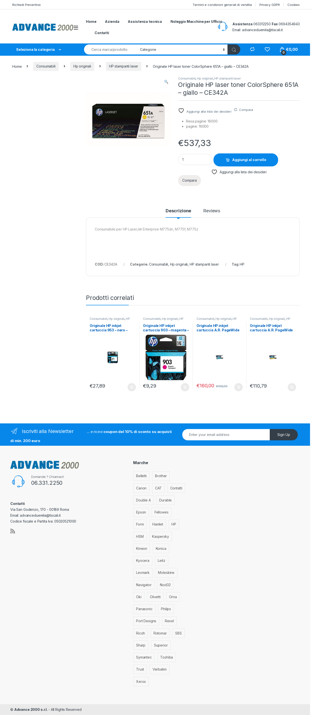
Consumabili (45, 66)
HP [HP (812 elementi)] (173, 524)
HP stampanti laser (123, 66)
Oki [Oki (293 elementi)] (139, 597)
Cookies (293, 5)
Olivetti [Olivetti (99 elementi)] (155, 597)
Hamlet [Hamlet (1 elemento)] (157, 524)
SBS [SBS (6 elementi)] (178, 633)
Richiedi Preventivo (26, 5)
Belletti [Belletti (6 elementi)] (141, 476)
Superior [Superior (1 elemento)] (161, 645)
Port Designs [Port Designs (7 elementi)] (146, 621)
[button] (166, 82)
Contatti (102, 33)
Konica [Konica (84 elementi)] (161, 548)
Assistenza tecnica (145, 21)
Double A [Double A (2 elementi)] (143, 500)
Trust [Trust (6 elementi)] (140, 669)
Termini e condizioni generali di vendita (222, 5)
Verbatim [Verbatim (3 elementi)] (160, 669)
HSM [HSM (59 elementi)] (140, 536)
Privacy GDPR (269, 5)
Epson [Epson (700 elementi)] (141, 512)
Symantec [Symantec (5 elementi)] (144, 657)
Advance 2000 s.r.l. (31, 709)
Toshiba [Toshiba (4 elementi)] (166, 657)
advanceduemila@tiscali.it (262, 30)
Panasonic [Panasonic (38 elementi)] (144, 609)
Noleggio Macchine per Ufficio (196, 21)
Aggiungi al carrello (249, 160)
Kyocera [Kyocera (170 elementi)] (142, 560)
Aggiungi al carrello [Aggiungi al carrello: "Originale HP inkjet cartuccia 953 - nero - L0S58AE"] (132, 387)
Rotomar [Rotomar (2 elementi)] (160, 633)
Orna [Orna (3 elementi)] (173, 597)
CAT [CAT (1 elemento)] (158, 488)
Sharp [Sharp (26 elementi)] (140, 645)
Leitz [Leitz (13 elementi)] (161, 560)
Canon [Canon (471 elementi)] (141, 488)
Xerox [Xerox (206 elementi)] (141, 681)
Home (91, 21)
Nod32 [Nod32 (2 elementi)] (165, 585)
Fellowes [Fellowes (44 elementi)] (162, 512)
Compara (246, 110)
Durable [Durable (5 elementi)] (165, 500)
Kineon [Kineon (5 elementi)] (141, 548)
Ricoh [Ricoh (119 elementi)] (140, 633)
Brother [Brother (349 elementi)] (161, 476)
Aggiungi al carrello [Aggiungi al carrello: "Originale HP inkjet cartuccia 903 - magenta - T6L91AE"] (185, 387)
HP (242, 264)
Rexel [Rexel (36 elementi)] (169, 621)
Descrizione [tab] (178, 211)
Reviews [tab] (211, 211)
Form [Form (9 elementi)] (140, 524)
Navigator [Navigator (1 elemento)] (144, 585)
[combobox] (110, 49)
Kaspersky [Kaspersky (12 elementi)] (160, 536)
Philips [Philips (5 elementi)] (166, 609)
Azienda (112, 21)
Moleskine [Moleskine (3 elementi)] (166, 572)
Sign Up (283, 434)
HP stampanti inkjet (110, 320)
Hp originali (82, 66)
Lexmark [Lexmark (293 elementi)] (143, 572)
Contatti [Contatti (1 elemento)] (176, 488)
